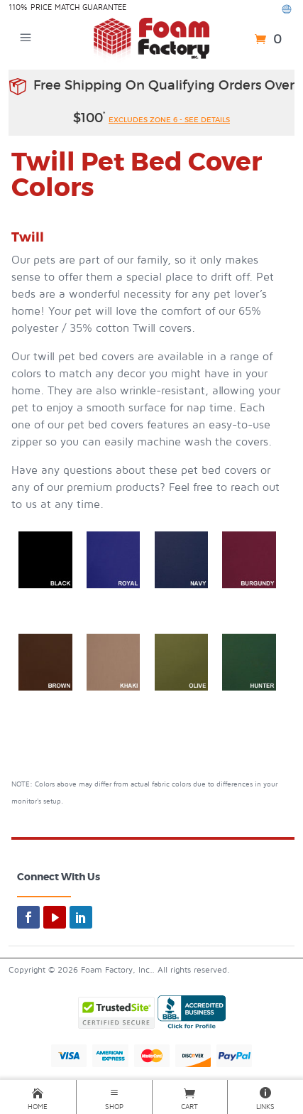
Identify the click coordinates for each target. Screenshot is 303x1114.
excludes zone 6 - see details (169, 119)
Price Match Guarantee (78, 7)
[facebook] (28, 917)
